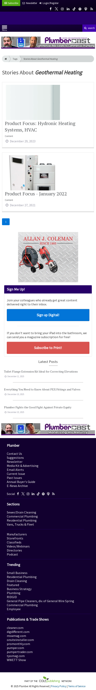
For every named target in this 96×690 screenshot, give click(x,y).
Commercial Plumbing (22, 516)
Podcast (12, 554)
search (89, 28)
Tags (15, 58)
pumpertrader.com (20, 652)
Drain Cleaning (17, 581)
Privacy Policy (58, 686)
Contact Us (14, 454)
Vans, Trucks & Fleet (20, 524)
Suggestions (15, 458)
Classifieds (14, 542)
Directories (14, 550)
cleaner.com (15, 628)
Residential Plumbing (22, 520)
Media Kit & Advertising (22, 466)
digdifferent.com (18, 632)
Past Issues (14, 478)
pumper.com (15, 648)
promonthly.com (18, 644)
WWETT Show (16, 660)
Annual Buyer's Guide (21, 482)
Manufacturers (17, 534)
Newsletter (14, 462)
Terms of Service (76, 686)
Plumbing (13, 593)
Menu (4, 29)
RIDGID (12, 597)
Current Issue (16, 474)
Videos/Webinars (18, 546)
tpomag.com (16, 656)
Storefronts (15, 538)
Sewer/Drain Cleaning (21, 512)
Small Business (17, 573)
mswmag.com (16, 636)
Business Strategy (19, 589)
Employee (14, 609)
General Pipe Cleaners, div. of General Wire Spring (40, 601)
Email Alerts (15, 470)
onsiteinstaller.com (20, 640)
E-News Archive (17, 486)
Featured (13, 585)
